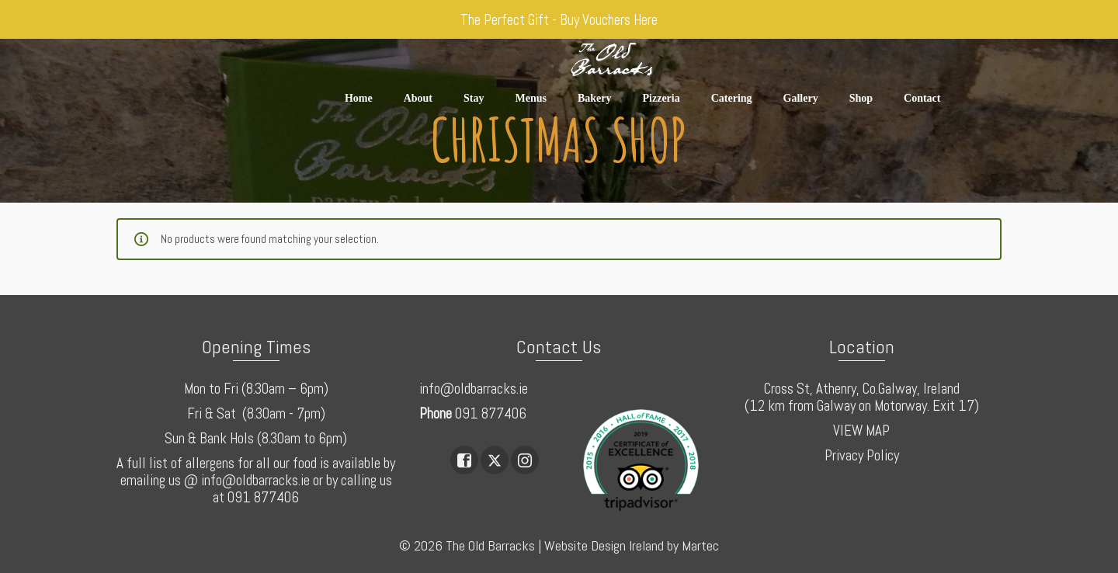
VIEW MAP (861, 430)
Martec (700, 545)
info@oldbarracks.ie (473, 388)
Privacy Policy (862, 455)
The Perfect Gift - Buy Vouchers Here (559, 20)
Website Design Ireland (604, 545)
